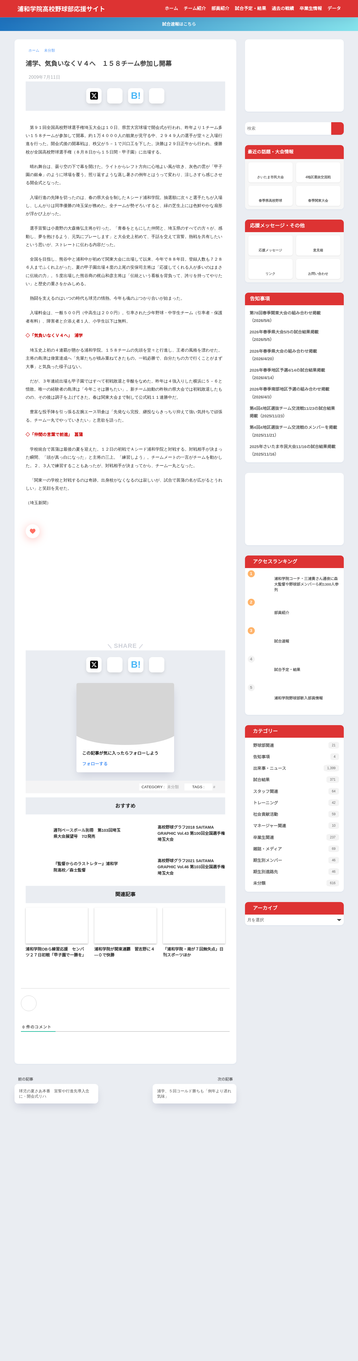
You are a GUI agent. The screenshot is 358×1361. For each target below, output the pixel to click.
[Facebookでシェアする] (114, 96)
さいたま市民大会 (270, 171)
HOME (179, 1334)
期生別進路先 (297, 874)
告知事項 (297, 756)
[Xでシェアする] (94, 96)
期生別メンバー (297, 862)
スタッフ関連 (297, 791)
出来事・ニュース (297, 768)
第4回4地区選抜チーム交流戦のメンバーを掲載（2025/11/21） (294, 430)
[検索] (337, 128)
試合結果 (297, 779)
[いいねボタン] (33, 610)
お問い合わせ (318, 267)
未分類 (172, 865)
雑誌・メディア (297, 850)
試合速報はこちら (179, 24)
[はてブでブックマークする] (135, 96)
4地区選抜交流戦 (318, 171)
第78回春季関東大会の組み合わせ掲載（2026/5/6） (286, 316)
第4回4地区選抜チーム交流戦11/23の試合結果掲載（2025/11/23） (294, 412)
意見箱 (318, 244)
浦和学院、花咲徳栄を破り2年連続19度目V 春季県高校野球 (177, 1270)
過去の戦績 (283, 8)
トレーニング (297, 803)
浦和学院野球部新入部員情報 (153, 1285)
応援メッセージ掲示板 (148, 1252)
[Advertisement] (125, 159)
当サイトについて (130, 1345)
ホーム (171, 8)
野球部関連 (297, 744)
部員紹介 (220, 8)
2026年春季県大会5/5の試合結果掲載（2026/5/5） (285, 335)
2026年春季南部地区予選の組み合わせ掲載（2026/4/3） (290, 392)
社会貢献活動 (297, 815)
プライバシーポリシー (171, 1345)
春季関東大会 (318, 194)
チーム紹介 (195, 8)
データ (334, 8)
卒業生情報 (311, 8)
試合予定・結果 (250, 8)
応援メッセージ (270, 244)
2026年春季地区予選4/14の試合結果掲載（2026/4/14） (289, 373)
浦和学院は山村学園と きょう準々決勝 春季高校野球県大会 (178, 1294)
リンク (270, 267)
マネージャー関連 (297, 827)
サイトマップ (207, 1345)
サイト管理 (234, 1345)
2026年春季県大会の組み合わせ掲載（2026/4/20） (284, 354)
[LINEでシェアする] (156, 96)
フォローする (130, 842)
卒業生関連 (297, 839)
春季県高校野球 (270, 194)
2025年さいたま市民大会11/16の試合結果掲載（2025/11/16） (294, 450)
